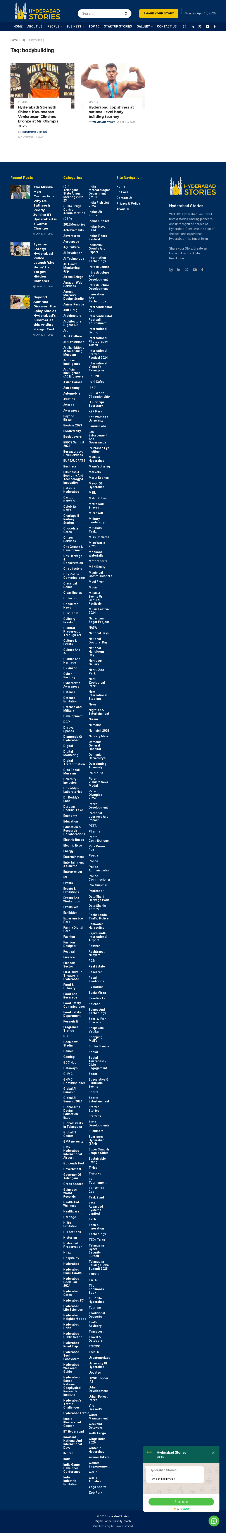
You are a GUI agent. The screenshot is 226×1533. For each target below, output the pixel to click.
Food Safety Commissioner (74, 1004)
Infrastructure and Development (99, 276)
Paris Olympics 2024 (95, 795)
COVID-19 (70, 613)
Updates (95, 1372)
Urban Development (98, 1389)
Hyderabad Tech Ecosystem (71, 1355)
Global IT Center (69, 1134)
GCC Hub (69, 1062)
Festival (69, 951)
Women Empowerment (99, 1464)
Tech (92, 1219)
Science (94, 1004)
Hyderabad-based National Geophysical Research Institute (72, 1386)
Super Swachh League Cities (99, 1151)
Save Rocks (97, 998)
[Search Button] (126, 11)
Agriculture (71, 247)
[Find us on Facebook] (215, 26)
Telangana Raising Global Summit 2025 (99, 1265)
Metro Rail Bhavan (96, 505)
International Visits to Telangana (98, 367)
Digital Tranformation (74, 762)
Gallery (143, 26)
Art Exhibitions (73, 342)
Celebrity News (69, 508)
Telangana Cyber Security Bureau (96, 1251)
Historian (70, 1237)
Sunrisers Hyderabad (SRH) (97, 1140)
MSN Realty (97, 567)
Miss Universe (99, 537)
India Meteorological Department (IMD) (100, 192)
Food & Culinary (69, 986)
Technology (97, 1234)
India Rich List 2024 (99, 204)
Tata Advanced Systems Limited (96, 1208)
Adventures (71, 236)
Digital (68, 746)
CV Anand (70, 668)
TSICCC (94, 1346)
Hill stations (72, 1232)
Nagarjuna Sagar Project (99, 620)
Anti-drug (70, 310)
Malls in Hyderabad (97, 458)
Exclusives (71, 907)
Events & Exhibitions (71, 890)
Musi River (96, 581)
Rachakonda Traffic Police (99, 916)
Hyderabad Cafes (71, 1293)
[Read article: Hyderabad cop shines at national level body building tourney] (113, 86)
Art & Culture (72, 336)
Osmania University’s (97, 756)
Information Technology (97, 259)
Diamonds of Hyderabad (72, 738)
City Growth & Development (73, 548)
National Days (99, 633)
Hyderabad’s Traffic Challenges (72, 1404)
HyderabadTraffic (76, 1413)
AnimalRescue (73, 304)
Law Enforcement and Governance (98, 437)
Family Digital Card (73, 929)
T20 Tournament (98, 1180)
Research (95, 972)
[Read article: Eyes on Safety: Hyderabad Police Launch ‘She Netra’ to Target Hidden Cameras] (20, 249)
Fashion (69, 936)
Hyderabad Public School (73, 1335)
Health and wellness (71, 1203)
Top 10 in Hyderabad (97, 1300)
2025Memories (74, 224)
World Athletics (95, 1479)
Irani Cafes (96, 381)
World (93, 1472)
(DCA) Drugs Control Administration (74, 209)
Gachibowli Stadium (71, 1043)
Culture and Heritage (71, 660)
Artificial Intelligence (71, 362)
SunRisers (96, 1131)
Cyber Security (69, 675)
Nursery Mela (98, 736)
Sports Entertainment (99, 1099)
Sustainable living (97, 1160)
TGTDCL (95, 1280)
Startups (95, 1116)
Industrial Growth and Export (97, 248)
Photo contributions (99, 838)
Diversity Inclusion (70, 780)
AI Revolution (72, 253)
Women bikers (99, 1457)
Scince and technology (97, 1011)
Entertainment (73, 857)
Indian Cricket (99, 221)
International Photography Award (98, 341)
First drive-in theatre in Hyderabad (72, 975)
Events (68, 883)
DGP (66, 722)
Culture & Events (70, 642)
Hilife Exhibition (70, 1224)
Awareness (71, 410)
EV (65, 877)
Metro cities (98, 498)
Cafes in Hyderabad (71, 489)
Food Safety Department (72, 1014)
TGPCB (94, 1274)
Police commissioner (99, 877)
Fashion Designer (70, 944)
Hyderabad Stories (34, 132)
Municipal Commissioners (100, 574)
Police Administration (99, 868)
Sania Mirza (97, 992)
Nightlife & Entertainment (99, 711)
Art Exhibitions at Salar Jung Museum (73, 351)
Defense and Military (72, 708)
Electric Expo (72, 845)
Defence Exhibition (70, 699)
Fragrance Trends (70, 1028)
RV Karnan (96, 987)
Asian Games (72, 382)
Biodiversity (72, 431)
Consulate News (70, 605)
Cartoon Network (69, 499)
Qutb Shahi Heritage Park (99, 898)
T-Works (95, 1173)
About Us (122, 209)
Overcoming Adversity (98, 765)
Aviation (69, 399)
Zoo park (95, 1492)
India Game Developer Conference (71, 1468)
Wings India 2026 (97, 1440)
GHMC (68, 1074)
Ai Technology (73, 258)
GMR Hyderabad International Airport (72, 1152)
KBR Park (95, 411)
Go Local (122, 192)
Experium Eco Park (73, 920)
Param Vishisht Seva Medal (98, 782)
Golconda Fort (73, 1163)
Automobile (71, 393)
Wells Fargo (97, 1433)
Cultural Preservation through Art (72, 631)
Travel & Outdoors (96, 1338)
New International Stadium (98, 695)
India (67, 1459)
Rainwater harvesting (97, 925)
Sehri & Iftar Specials (97, 1020)
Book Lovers (72, 436)
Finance (69, 957)
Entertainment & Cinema (73, 864)
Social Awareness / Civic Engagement (98, 1063)
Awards (68, 405)
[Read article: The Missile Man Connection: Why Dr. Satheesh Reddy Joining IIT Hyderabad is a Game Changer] (20, 192)
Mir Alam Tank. (95, 529)
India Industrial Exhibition (70, 1481)
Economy (70, 815)
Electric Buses (73, 840)
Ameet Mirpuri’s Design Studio (73, 295)
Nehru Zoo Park (96, 671)
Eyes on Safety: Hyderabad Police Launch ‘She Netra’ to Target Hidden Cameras (43, 262)
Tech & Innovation (96, 1226)
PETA (93, 826)
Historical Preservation (72, 1245)
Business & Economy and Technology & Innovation (73, 477)
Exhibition (70, 912)
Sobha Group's (99, 1046)
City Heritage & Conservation (73, 559)
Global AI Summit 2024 (72, 1099)
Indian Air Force (95, 213)
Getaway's (70, 1068)
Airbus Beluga (73, 277)
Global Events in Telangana (73, 1124)
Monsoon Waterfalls (96, 553)
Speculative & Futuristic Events (98, 1083)
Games (68, 1051)
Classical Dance (70, 585)
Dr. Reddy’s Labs (71, 799)
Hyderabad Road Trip (71, 1344)
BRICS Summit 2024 (73, 444)
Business (70, 466)
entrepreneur (72, 871)
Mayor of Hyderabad (97, 485)
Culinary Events (69, 620)
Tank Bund (96, 1197)
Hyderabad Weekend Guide (71, 1368)
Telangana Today (103, 122)
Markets (95, 472)
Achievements (73, 230)
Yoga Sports (98, 1487)
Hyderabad (71, 1264)
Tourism (95, 1307)
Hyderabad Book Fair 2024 (71, 1282)
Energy (68, 851)
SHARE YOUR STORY (159, 13)
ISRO (92, 387)
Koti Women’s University (98, 418)
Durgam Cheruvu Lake (73, 808)
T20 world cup (96, 1189)
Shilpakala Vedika (96, 1029)
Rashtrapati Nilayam (97, 953)
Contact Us (167, 26)
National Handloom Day (96, 651)
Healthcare (71, 1211)
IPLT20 (94, 376)
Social (93, 1052)
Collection (70, 598)
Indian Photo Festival (98, 237)
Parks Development (98, 805)
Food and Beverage (70, 995)
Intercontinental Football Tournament (100, 319)
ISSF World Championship (99, 394)
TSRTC (94, 1352)
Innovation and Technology (97, 298)
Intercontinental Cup (100, 308)
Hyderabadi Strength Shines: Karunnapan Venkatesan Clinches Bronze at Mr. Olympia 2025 (38, 116)
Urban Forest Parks (98, 1398)
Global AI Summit (69, 1090)
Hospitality (71, 1258)
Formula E (70, 1021)
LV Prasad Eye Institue (99, 449)
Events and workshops (71, 899)
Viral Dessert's (95, 1407)
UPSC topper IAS (98, 1379)
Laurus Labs (97, 426)
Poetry (93, 855)
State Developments (99, 1123)
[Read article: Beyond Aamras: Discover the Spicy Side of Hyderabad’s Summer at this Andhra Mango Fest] (20, 302)
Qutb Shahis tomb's (97, 907)
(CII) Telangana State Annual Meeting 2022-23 (73, 193)
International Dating (98, 330)
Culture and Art (71, 651)
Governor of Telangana (72, 1176)
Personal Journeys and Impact (99, 816)
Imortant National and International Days (72, 1442)
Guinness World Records (70, 1193)
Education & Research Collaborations (74, 830)
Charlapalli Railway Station (71, 519)
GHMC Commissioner (74, 1081)
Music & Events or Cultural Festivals (95, 598)
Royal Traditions (96, 979)
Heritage (69, 1217)
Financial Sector (69, 964)
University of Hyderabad (98, 1365)
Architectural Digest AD (72, 323)
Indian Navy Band (97, 228)
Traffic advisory (95, 1324)
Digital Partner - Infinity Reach (113, 1521)
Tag (23, 39)
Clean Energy (72, 592)
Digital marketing (70, 753)
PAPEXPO (96, 773)
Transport (96, 1331)
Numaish (95, 725)
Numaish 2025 (99, 730)
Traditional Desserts (97, 1314)
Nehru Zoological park (97, 682)
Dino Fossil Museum (71, 771)
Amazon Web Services (72, 284)
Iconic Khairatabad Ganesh (72, 1422)
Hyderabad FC (73, 1300)
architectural (72, 315)
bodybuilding (36, 39)
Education (70, 821)
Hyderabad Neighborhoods (74, 1317)
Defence (69, 692)
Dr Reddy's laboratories (72, 789)
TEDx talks (97, 1240)
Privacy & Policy (128, 203)
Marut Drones (99, 477)
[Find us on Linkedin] (178, 269)
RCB (92, 960)
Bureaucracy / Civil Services (73, 453)
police (93, 861)
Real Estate (97, 966)
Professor (96, 891)
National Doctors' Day (98, 640)
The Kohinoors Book (96, 1289)
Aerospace (71, 241)
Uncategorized (99, 1357)
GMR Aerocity (73, 1141)
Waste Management (98, 1416)
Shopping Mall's (95, 1038)
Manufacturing (99, 466)
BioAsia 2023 (72, 425)
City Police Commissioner (74, 576)
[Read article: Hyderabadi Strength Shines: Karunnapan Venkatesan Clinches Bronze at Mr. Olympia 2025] (42, 86)
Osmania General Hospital (95, 745)
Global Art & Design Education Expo (72, 1112)
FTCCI (67, 1036)
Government (72, 1169)
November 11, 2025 (30, 136)
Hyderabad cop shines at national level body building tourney (111, 112)
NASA (93, 627)
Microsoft (96, 513)
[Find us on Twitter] (200, 26)
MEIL (92, 492)
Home (14, 39)
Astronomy (71, 388)
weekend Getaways (96, 1425)
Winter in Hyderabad (97, 1449)
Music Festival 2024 (99, 610)
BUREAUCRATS (74, 460)
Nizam (93, 719)
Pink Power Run (97, 848)
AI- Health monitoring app (71, 267)
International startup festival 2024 (98, 354)
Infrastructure (99, 267)
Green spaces (73, 1184)
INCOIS (68, 1453)
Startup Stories (94, 1108)
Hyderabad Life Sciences (73, 1307)
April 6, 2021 (126, 122)
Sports (23, 102)
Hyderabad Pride (71, 1326)
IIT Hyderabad (73, 1431)
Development (73, 716)
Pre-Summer (98, 885)
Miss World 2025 (97, 544)
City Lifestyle (72, 568)
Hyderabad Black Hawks (72, 1271)
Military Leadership (97, 520)
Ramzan (94, 946)
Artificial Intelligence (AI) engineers (73, 373)
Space (93, 1074)
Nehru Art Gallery (95, 662)
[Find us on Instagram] (184, 26)
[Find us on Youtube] (207, 26)
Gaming (69, 1057)
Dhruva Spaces (68, 729)
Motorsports (98, 561)
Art (65, 330)
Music (93, 587)
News (93, 704)
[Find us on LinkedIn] (192, 26)
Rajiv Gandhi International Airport (98, 936)
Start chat (181, 1502)
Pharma (94, 831)
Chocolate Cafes (70, 530)
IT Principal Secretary (97, 403)
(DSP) (67, 219)
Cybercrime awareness (71, 684)
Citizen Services (69, 539)
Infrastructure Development (99, 286)
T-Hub (93, 1167)
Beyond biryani (68, 417)
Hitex (67, 1252)
